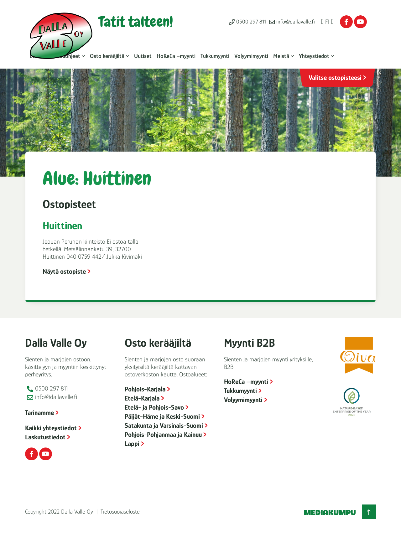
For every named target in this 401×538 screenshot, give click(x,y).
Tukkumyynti (214, 56)
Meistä (281, 56)
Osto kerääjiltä (107, 56)
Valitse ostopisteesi (335, 77)
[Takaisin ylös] (369, 511)
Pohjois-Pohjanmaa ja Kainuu (163, 434)
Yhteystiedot (314, 56)
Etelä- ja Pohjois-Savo (154, 407)
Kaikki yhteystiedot (51, 428)
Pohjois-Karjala (145, 389)
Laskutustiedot (45, 437)
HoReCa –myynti (176, 56)
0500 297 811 (251, 21)
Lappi (132, 443)
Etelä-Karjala (142, 398)
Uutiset (143, 56)
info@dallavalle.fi (295, 21)
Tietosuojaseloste (120, 511)
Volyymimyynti (251, 56)
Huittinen (62, 225)
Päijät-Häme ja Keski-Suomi (162, 416)
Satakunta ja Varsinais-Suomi (164, 425)
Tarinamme (39, 412)
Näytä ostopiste (64, 271)
